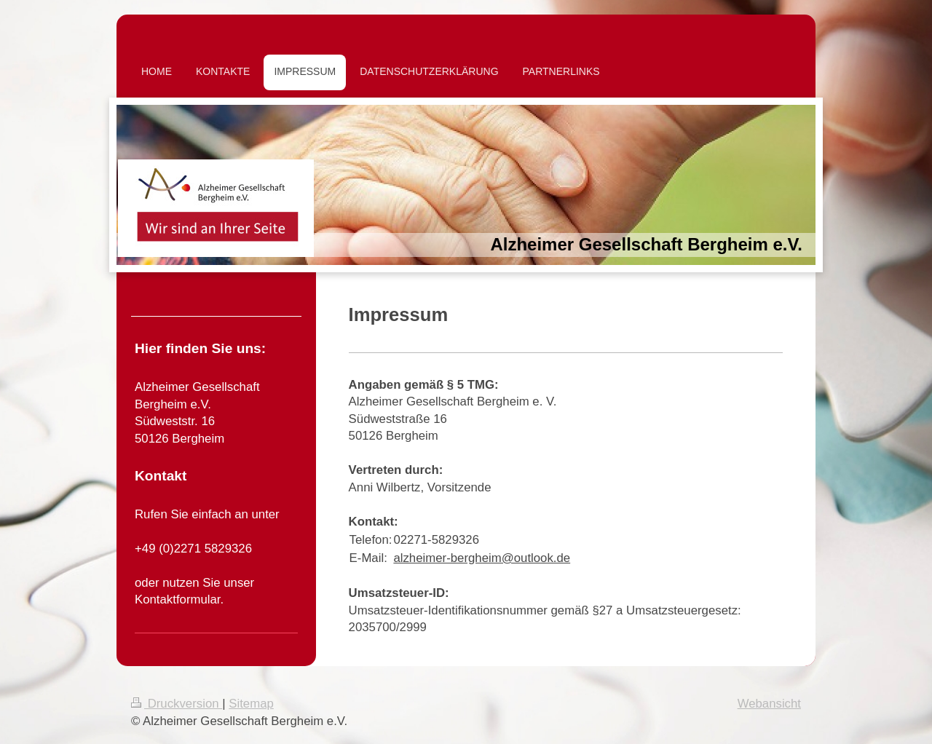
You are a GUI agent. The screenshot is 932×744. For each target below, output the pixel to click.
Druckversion (176, 704)
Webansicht (769, 704)
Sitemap (251, 704)
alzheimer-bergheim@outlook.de (481, 558)
